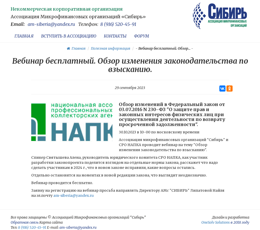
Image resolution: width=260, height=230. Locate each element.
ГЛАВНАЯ (24, 36)
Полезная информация (110, 48)
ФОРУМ (141, 36)
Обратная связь (25, 222)
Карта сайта (51, 222)
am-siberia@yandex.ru (51, 24)
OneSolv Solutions (215, 222)
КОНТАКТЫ (115, 36)
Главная (76, 48)
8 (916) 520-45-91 (118, 24)
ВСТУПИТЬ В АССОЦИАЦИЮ (68, 36)
